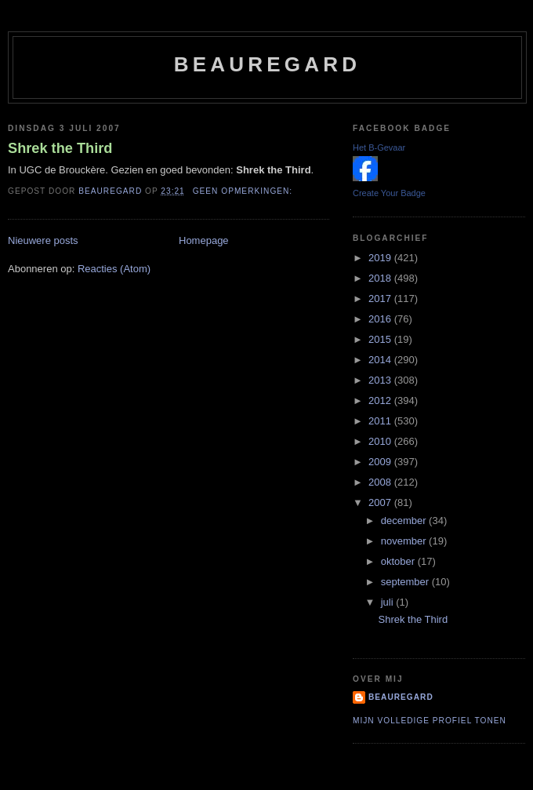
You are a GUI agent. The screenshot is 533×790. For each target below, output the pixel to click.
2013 (381, 380)
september (406, 582)
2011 (381, 421)
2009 (381, 462)
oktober (399, 561)
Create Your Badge (389, 193)
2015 (381, 339)
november (405, 541)
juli (389, 602)
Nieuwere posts (43, 240)
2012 (381, 400)
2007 (381, 502)
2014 (381, 360)
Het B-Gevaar (379, 147)
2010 (381, 441)
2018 (381, 278)
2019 (381, 258)
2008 (381, 482)
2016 (381, 319)
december (405, 520)
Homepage (204, 240)
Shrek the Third (60, 148)
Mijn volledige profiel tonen (429, 720)
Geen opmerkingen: (244, 191)
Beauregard (267, 64)
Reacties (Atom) (114, 269)
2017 (381, 298)
